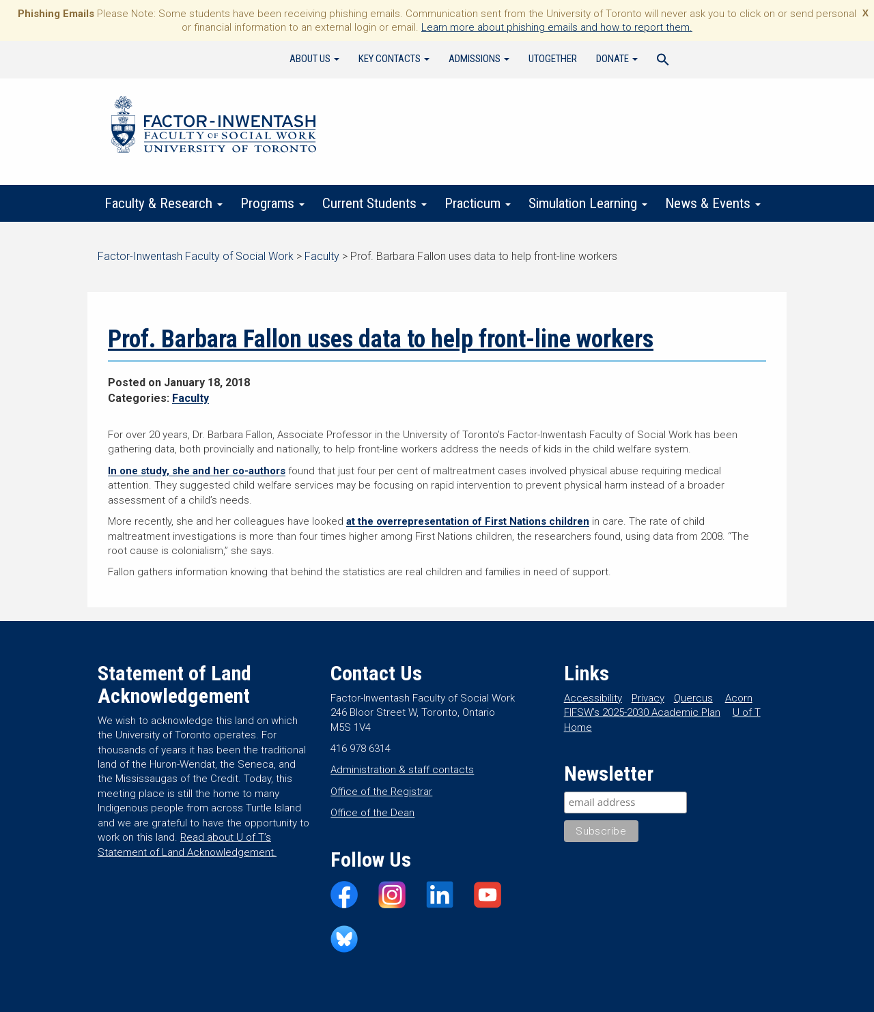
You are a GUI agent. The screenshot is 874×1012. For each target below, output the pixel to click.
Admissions (479, 59)
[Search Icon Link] (663, 61)
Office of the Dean (372, 813)
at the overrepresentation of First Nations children (467, 521)
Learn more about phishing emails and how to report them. (556, 27)
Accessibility (593, 698)
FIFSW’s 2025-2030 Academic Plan (642, 712)
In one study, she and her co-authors (196, 471)
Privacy (648, 698)
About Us (314, 59)
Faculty (190, 398)
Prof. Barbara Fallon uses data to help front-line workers (380, 339)
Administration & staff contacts (402, 770)
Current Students (374, 203)
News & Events (713, 203)
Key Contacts (393, 59)
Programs (272, 203)
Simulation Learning (587, 203)
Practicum (478, 203)
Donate (617, 59)
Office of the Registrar (381, 791)
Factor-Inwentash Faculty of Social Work (213, 127)
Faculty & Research (163, 203)
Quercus (693, 698)
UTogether (552, 59)
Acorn (738, 698)
